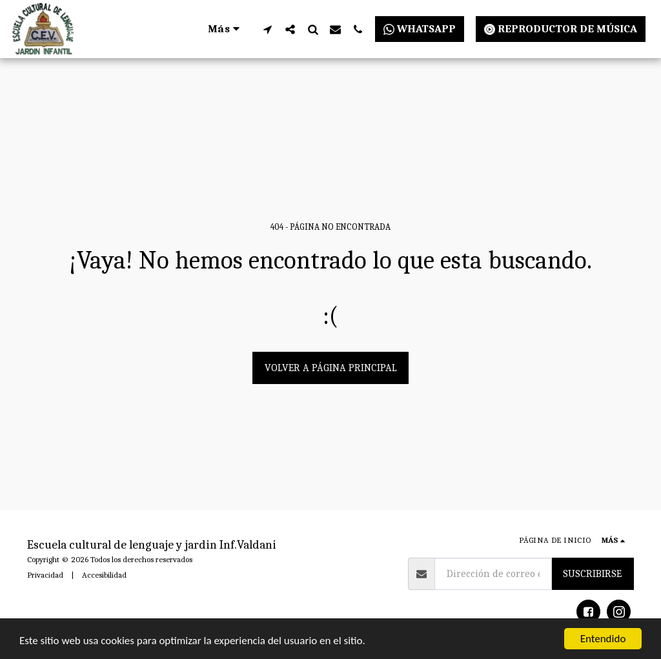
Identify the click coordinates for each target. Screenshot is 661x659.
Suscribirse (592, 574)
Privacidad (45, 575)
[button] (267, 29)
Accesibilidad (104, 575)
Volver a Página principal (331, 368)
